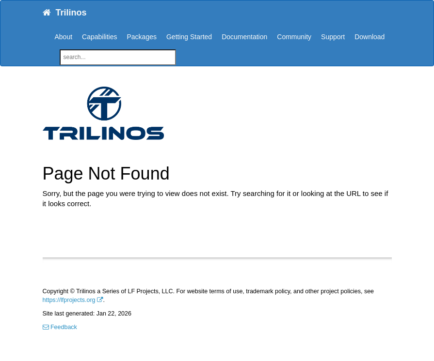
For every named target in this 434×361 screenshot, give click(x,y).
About (64, 37)
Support (333, 37)
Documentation (244, 37)
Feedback (60, 327)
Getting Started (189, 37)
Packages (141, 37)
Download (369, 37)
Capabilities (99, 37)
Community (294, 37)
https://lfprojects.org (69, 300)
